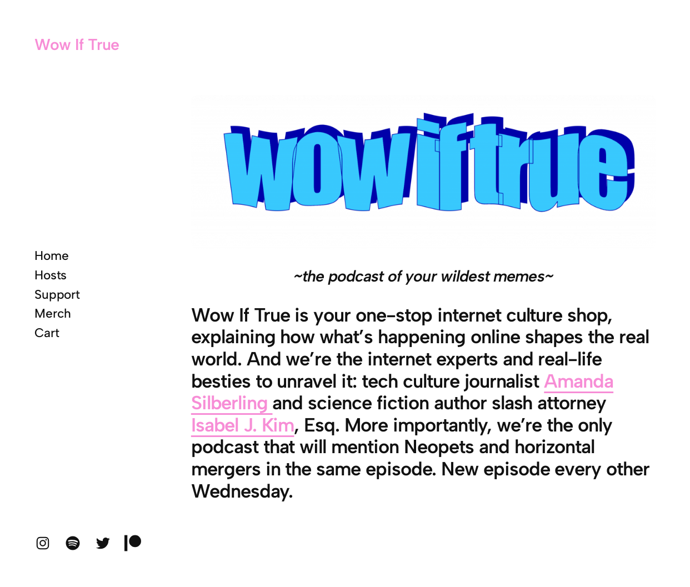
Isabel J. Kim (242, 425)
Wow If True (76, 44)
